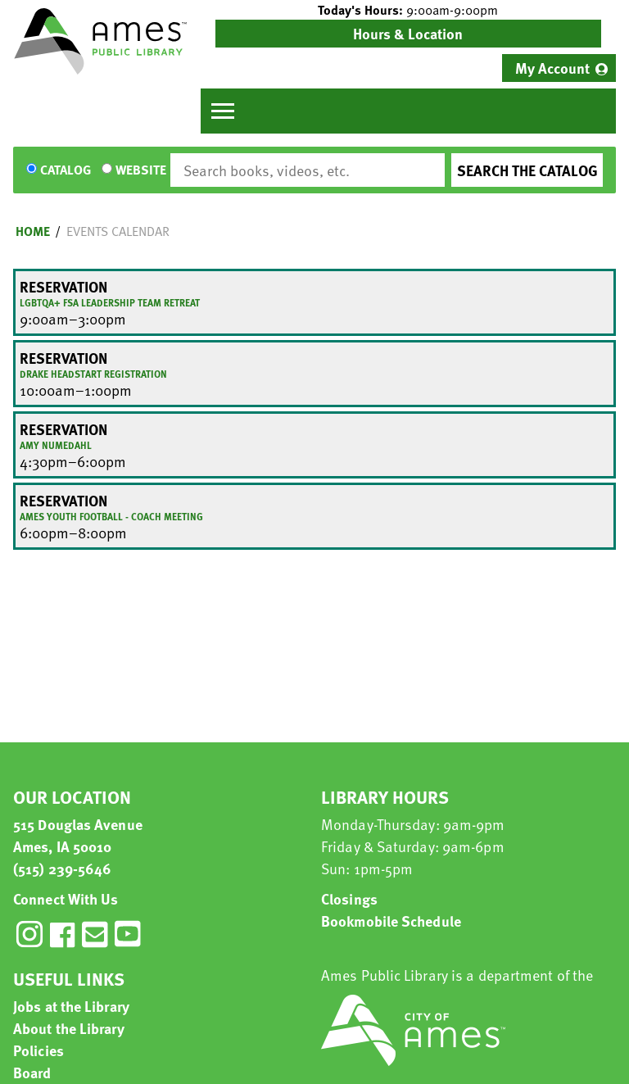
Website (140, 170)
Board (32, 1072)
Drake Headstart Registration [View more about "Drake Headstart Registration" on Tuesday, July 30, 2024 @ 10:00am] (93, 374)
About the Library (68, 1028)
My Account (552, 68)
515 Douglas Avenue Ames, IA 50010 (78, 835)
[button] (408, 10)
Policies (38, 1050)
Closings (349, 898)
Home (33, 231)
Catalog (65, 170)
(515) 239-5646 (62, 868)
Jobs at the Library (71, 1006)
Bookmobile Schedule (391, 920)
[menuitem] (559, 68)
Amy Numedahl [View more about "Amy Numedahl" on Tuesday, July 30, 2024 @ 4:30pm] (56, 445)
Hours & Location (408, 33)
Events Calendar (118, 231)
